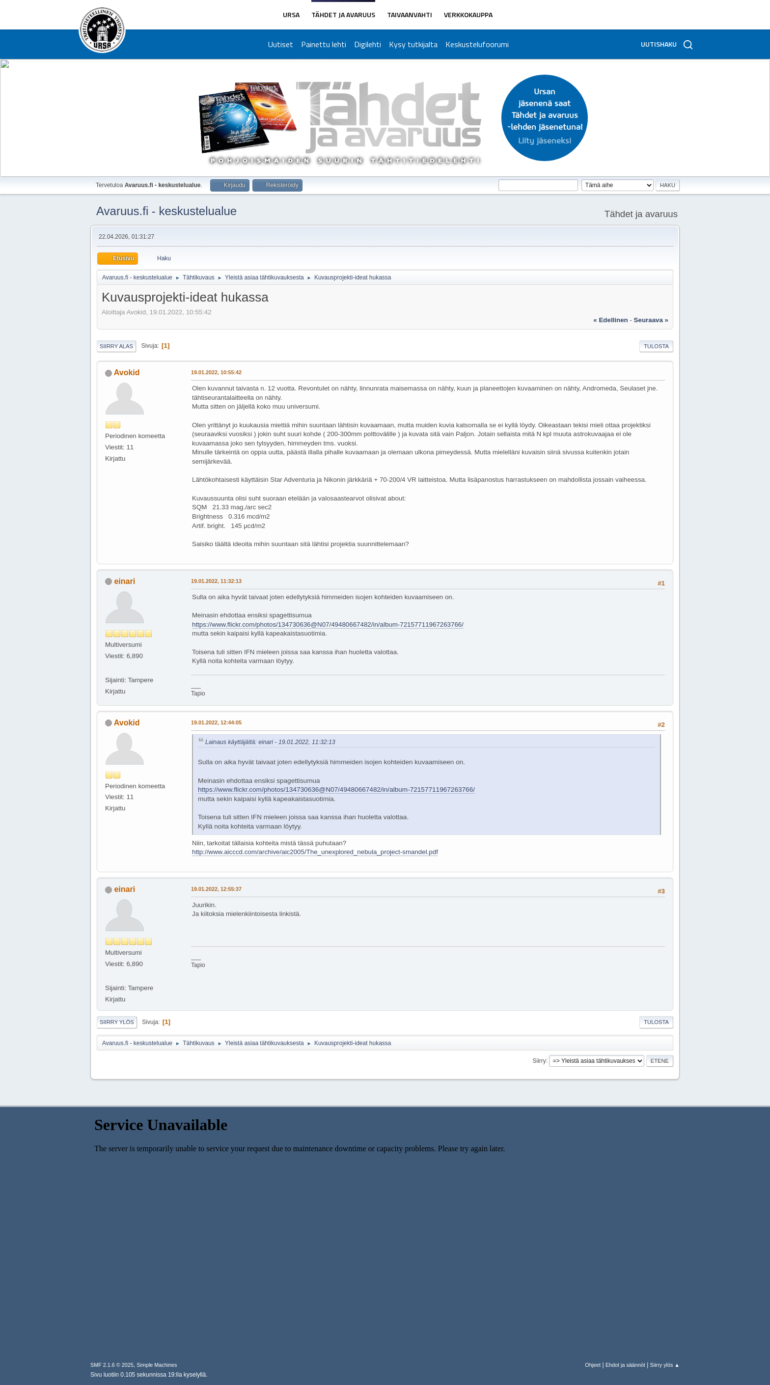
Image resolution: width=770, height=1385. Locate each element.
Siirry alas (116, 346)
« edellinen (610, 320)
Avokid (127, 372)
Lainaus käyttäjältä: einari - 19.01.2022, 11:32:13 (270, 742)
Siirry (539, 1060)
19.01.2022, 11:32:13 (216, 581)
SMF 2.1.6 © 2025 (112, 1365)
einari (124, 581)
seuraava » (651, 320)
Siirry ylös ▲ (665, 1365)
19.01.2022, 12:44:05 (216, 722)
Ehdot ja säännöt (625, 1365)
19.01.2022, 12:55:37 (216, 889)
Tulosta (656, 346)
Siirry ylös (117, 1022)
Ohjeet (593, 1365)
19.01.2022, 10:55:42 (216, 372)
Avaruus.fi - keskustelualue (166, 211)
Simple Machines (157, 1365)
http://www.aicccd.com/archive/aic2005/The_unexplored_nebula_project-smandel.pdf (315, 852)
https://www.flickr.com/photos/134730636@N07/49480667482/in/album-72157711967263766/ (328, 624)
